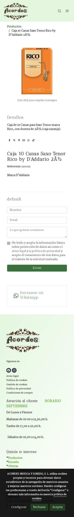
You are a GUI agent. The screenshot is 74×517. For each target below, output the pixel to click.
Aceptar (57, 507)
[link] (16, 11)
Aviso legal (12, 376)
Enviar (37, 268)
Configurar (18, 507)
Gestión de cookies (16, 384)
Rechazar (39, 507)
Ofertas (13, 466)
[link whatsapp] (37, 296)
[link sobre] (37, 340)
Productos (14, 26)
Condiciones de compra (19, 393)
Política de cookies (16, 380)
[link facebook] (9, 370)
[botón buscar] (59, 11)
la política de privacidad (45, 251)
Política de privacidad (18, 389)
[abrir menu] (67, 11)
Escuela (13, 462)
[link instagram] (14, 370)
